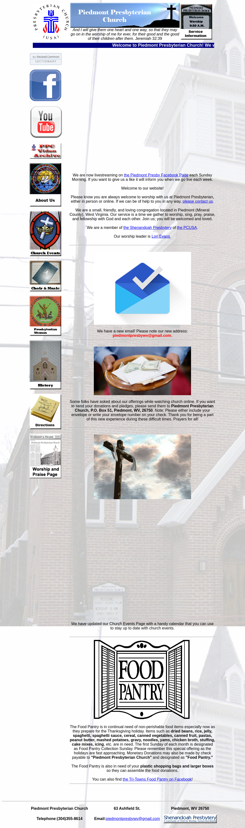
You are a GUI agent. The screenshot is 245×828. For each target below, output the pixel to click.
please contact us (198, 201)
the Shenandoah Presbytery (147, 228)
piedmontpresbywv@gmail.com (133, 819)
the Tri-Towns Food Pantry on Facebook (157, 779)
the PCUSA (187, 228)
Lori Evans (161, 236)
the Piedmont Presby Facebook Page (156, 175)
